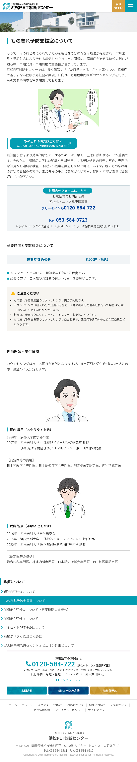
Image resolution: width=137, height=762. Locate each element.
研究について (118, 705)
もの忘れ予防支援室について (24, 600)
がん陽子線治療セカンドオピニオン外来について (39, 645)
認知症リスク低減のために (23, 636)
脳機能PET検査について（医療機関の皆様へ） (37, 609)
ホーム (13, 705)
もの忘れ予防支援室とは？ (43, 143)
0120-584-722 (53, 664)
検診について (75, 705)
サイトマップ (96, 710)
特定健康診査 (42, 710)
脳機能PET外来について (21, 618)
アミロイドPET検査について (24, 627)
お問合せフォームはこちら (67, 190)
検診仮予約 (110, 691)
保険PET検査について (19, 591)
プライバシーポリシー (69, 710)
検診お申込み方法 (68, 691)
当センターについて (50, 705)
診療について (14, 581)
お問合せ (27, 691)
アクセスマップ (70, 680)
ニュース (27, 705)
